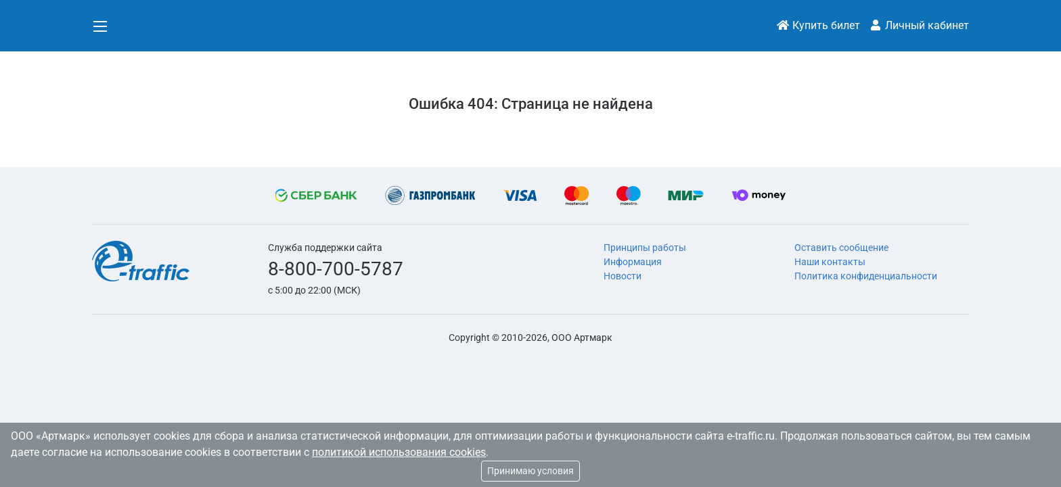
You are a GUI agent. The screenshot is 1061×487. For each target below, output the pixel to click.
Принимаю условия (530, 470)
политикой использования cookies (399, 452)
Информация (633, 261)
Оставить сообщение (841, 247)
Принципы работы (645, 247)
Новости (622, 276)
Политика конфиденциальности (865, 276)
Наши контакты (829, 261)
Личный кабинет (919, 25)
